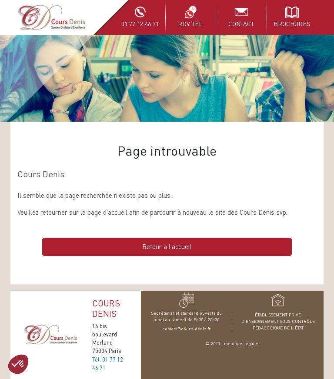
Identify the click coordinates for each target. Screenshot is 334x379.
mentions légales (241, 343)
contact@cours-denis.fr (186, 328)
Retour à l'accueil (166, 246)
